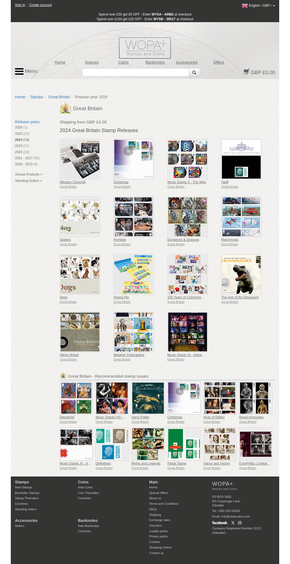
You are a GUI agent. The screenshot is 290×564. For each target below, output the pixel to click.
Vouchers (155, 525)
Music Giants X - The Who (186, 182)
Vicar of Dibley (214, 417)
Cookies (154, 542)
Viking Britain (69, 355)
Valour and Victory (216, 463)
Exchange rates (159, 520)
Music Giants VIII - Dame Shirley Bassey (125, 417)
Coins (123, 62)
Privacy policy (158, 536)
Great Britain (59, 97)
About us (155, 498)
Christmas (120, 182)
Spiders (65, 240)
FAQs (153, 509)
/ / (258, 5)
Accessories (187, 62)
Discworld (67, 417)
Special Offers (158, 493)
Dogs (64, 297)
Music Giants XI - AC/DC (78, 463)
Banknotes (155, 62)
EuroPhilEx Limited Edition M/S (262, 463)
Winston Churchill (73, 182)
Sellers (19, 525)
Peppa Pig (121, 297)
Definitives (103, 463)
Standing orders (26, 509)
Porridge (119, 240)
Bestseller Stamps (27, 493)
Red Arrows (229, 240)
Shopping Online (160, 547)
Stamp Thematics (26, 498)
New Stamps (23, 487)
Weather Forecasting (128, 355)
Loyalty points (158, 531)
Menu (26, 71)
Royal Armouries (251, 417)
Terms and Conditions (163, 503)
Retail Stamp (177, 463)
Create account (40, 5)
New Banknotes (88, 525)
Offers (218, 62)
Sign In (20, 5)
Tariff (224, 182)
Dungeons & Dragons (183, 240)
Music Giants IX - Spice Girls (188, 355)
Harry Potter (140, 417)
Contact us (156, 553)
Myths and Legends (145, 463)
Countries (21, 503)
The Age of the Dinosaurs (239, 297)
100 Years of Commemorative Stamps (195, 297)
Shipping (155, 514)
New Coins (85, 487)
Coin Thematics (88, 493)
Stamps (92, 62)
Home (60, 62)
